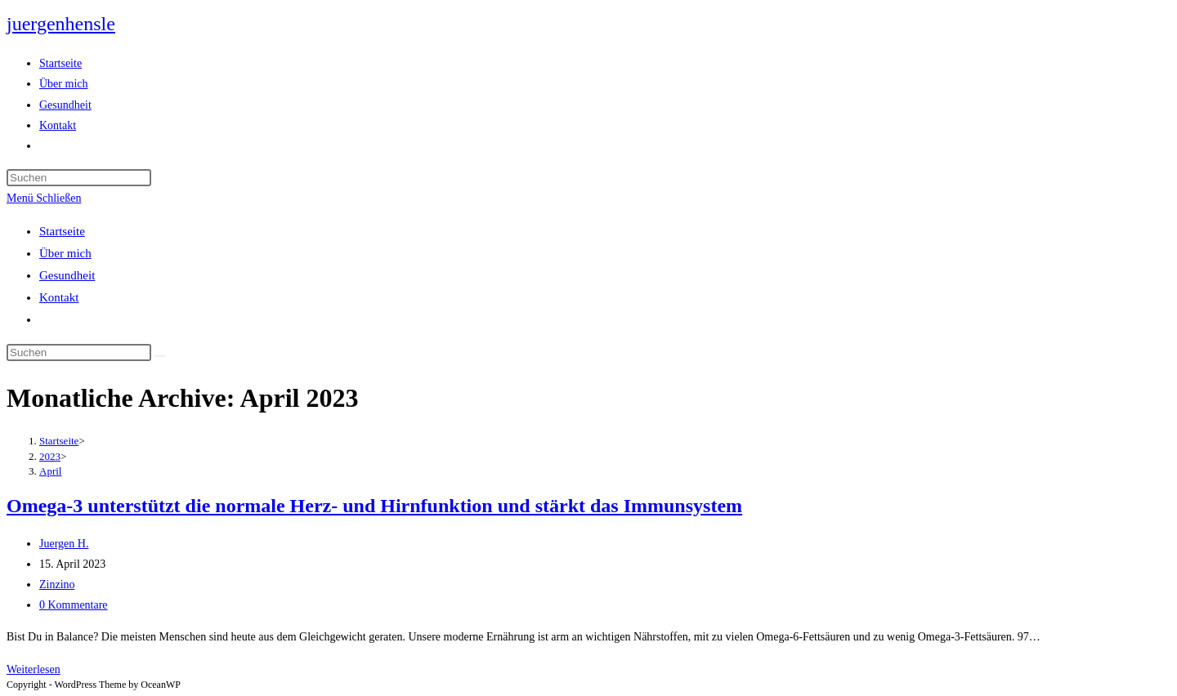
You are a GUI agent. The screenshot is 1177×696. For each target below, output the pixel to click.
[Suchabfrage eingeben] (79, 177)
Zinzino (57, 584)
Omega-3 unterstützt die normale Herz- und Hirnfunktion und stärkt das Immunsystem (374, 505)
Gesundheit (67, 275)
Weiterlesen (33, 669)
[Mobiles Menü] (44, 198)
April (50, 471)
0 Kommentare (73, 605)
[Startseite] (58, 441)
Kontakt (58, 297)
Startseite (62, 231)
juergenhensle (61, 23)
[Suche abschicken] (160, 356)
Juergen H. (63, 544)
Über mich (65, 253)
